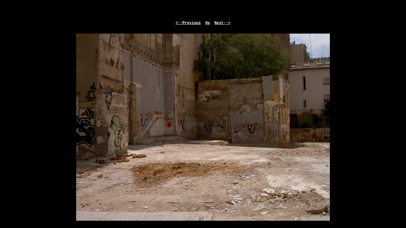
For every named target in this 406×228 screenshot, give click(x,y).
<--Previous (188, 23)
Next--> (222, 23)
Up (207, 23)
